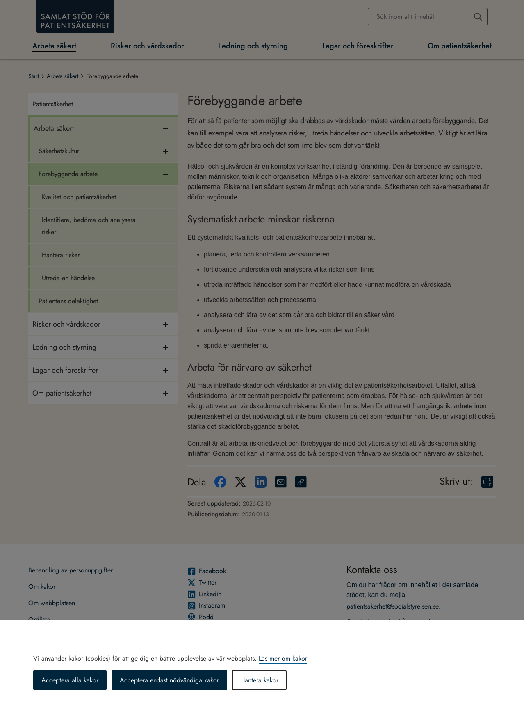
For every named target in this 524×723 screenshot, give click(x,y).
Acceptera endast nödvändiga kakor (169, 680)
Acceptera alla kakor (69, 680)
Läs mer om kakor (283, 658)
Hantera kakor (259, 680)
